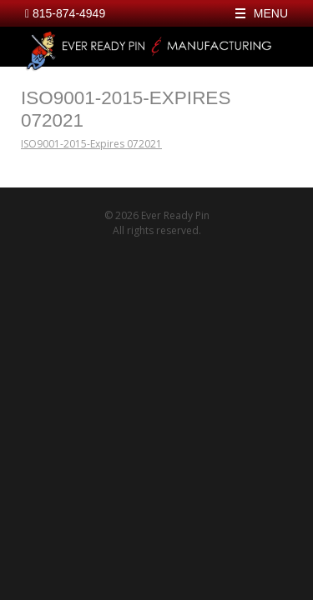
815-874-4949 (65, 13)
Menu (271, 13)
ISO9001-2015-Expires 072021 (91, 144)
